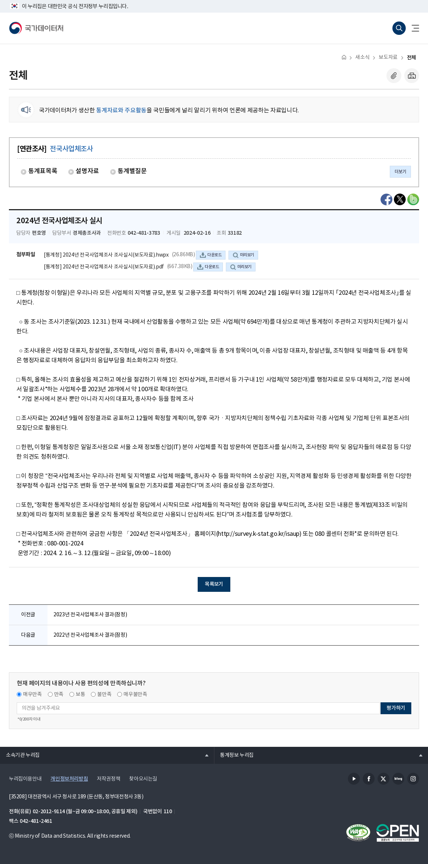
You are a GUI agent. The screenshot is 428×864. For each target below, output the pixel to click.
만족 (58, 695)
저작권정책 (108, 779)
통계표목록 (42, 171)
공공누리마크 (397, 833)
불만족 (104, 695)
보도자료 (388, 57)
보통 (80, 695)
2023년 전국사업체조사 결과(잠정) (90, 615)
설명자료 (87, 171)
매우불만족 (135, 695)
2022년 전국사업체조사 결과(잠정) (90, 635)
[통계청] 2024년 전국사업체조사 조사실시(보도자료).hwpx (106, 255)
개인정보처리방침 (69, 779)
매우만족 (32, 695)
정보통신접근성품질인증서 (358, 833)
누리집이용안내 (25, 779)
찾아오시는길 (143, 779)
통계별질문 (132, 171)
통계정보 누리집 (234, 755)
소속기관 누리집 (20, 755)
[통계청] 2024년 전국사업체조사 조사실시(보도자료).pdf (104, 267)
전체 (411, 58)
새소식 (362, 57)
